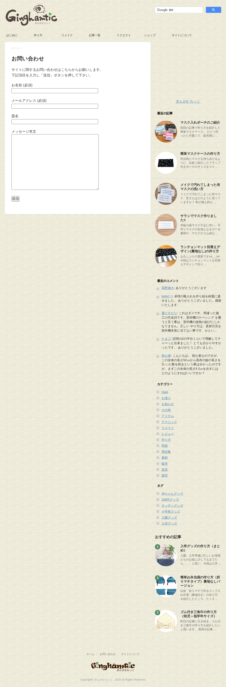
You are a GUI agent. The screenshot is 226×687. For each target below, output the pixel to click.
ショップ (150, 35)
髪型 (165, 475)
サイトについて (182, 35)
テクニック (169, 422)
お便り (166, 398)
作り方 (38, 35)
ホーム (15, 48)
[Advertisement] (188, 69)
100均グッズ (170, 499)
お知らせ (168, 404)
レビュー (168, 434)
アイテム (168, 416)
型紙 (165, 445)
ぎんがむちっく (188, 101)
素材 (165, 457)
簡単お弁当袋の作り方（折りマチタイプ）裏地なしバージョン (200, 581)
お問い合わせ (108, 654)
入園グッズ (169, 517)
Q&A (165, 392)
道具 (165, 469)
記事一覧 (94, 35)
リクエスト (124, 35)
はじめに (12, 35)
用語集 (166, 451)
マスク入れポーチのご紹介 (200, 122)
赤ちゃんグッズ (172, 493)
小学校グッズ (171, 511)
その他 (166, 410)
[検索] (178, 10)
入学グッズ (169, 523)
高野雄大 (168, 288)
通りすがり (169, 313)
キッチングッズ (172, 505)
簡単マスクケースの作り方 (200, 153)
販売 (165, 463)
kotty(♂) (167, 296)
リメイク (67, 35)
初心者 (166, 355)
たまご (166, 338)
